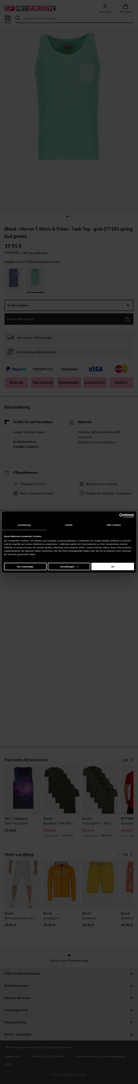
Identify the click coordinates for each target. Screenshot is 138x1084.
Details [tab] (69, 525)
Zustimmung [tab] (24, 525)
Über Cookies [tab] (114, 525)
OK (112, 566)
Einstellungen (69, 566)
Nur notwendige (25, 566)
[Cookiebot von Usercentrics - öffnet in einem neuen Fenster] (114, 515)
